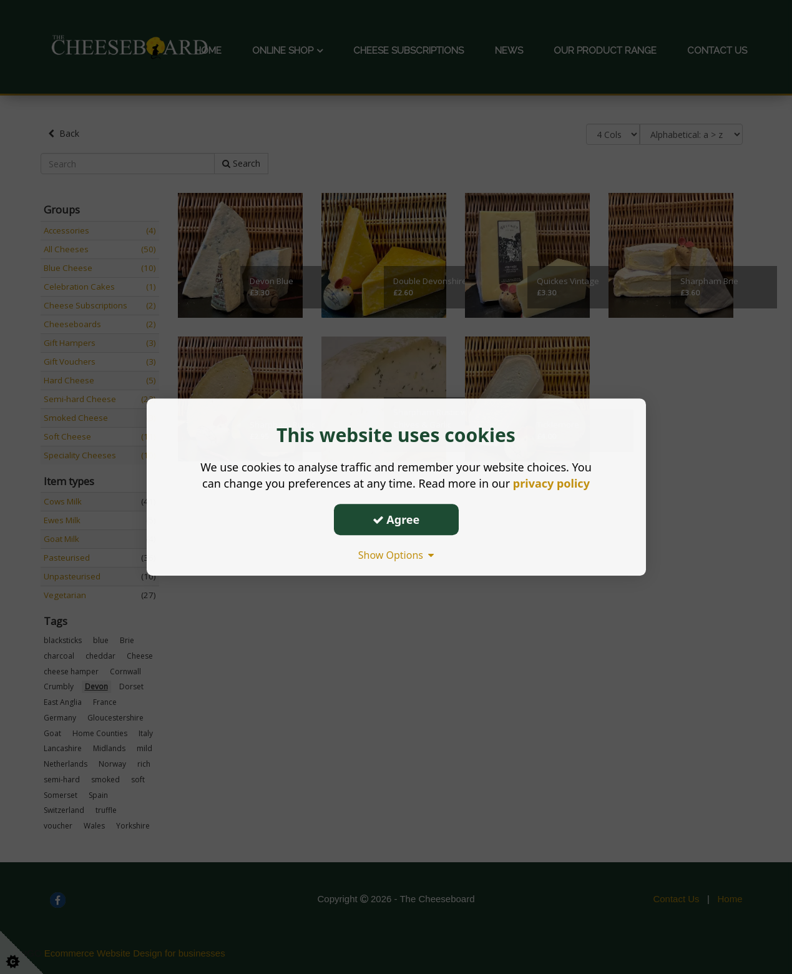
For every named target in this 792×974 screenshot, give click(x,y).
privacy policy (551, 483)
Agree (396, 519)
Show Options (396, 555)
